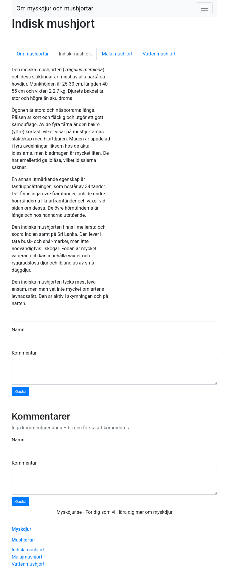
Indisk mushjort (78, 53)
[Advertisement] (168, 107)
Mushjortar (23, 540)
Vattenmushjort (159, 54)
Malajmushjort (117, 54)
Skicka (20, 391)
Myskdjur (21, 529)
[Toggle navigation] (204, 8)
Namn (18, 329)
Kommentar (24, 353)
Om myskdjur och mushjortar (54, 8)
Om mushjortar (33, 54)
